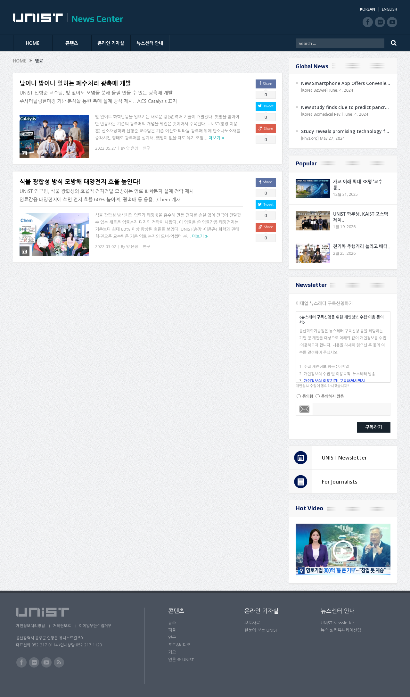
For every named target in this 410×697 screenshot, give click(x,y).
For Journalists (339, 481)
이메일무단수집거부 (95, 626)
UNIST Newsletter (344, 457)
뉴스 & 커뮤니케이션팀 (341, 630)
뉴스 (172, 623)
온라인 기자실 (111, 43)
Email (304, 409)
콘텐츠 (71, 43)
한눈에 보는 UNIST (261, 630)
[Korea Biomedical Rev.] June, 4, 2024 (334, 114)
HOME (33, 43)
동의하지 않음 (332, 396)
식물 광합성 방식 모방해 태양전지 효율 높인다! (80, 178)
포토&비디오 (179, 645)
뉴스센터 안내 (150, 43)
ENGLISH (389, 9)
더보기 (214, 138)
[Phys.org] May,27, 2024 (323, 138)
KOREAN (367, 9)
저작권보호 (62, 626)
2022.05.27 (105, 148)
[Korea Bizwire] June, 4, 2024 (327, 90)
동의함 (307, 396)
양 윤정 (132, 148)
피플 (172, 630)
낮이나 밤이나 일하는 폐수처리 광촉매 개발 (75, 83)
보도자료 (252, 623)
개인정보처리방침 (30, 626)
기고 (172, 652)
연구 (146, 148)
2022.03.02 (105, 243)
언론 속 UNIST (181, 660)
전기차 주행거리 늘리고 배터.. (361, 246)
